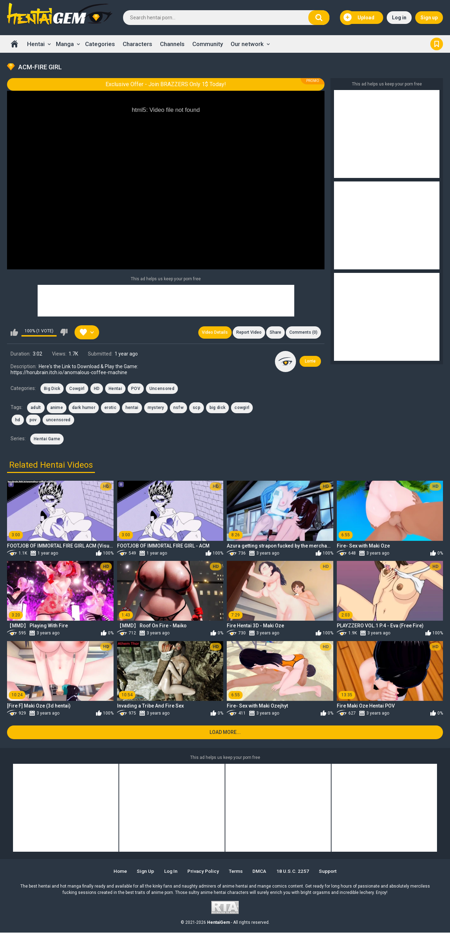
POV (135, 389)
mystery (156, 408)
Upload (358, 17)
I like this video (14, 332)
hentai (132, 408)
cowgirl (241, 408)
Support (332, 872)
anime (56, 408)
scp (196, 408)
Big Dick (52, 389)
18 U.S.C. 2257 (295, 872)
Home (14, 44)
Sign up (429, 17)
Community (207, 43)
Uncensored (161, 389)
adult (36, 408)
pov (33, 420)
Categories (100, 43)
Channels (172, 43)
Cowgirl (76, 389)
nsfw (178, 408)
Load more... (225, 733)
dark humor (83, 408)
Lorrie (310, 361)
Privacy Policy (203, 872)
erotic (110, 408)
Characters (137, 43)
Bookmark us (436, 43)
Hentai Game (47, 439)
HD (97, 389)
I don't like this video (64, 332)
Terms (237, 872)
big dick (217, 408)
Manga (65, 43)
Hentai (36, 43)
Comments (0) (303, 332)
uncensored (58, 420)
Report (247, 332)
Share (274, 332)
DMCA (262, 872)
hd (17, 420)
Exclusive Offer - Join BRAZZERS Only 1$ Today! (165, 84)
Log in (399, 17)
